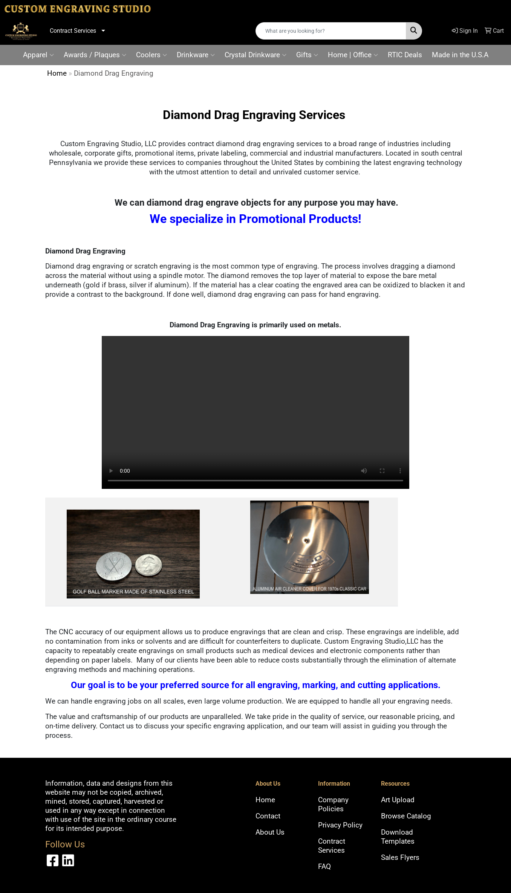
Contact (268, 816)
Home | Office (353, 55)
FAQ (324, 866)
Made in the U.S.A (460, 55)
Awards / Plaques (95, 55)
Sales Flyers (400, 857)
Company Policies (333, 804)
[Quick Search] (331, 31)
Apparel (38, 55)
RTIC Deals (405, 55)
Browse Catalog (406, 816)
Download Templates (398, 837)
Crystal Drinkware (255, 55)
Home (57, 73)
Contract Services (73, 30)
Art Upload (398, 800)
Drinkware (196, 55)
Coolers (151, 55)
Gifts (307, 55)
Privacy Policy (340, 825)
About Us (270, 832)
